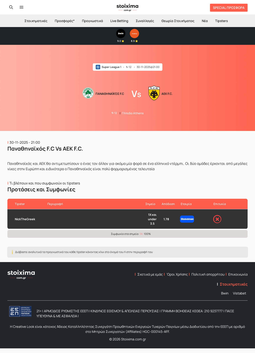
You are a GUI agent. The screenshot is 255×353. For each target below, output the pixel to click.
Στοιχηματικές (35, 21)
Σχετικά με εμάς (150, 274)
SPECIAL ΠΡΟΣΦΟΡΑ (229, 7)
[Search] (11, 7)
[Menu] (21, 7)
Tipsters (221, 21)
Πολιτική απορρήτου (208, 274)
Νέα (205, 21)
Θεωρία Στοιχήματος (177, 21)
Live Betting (119, 21)
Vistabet (239, 293)
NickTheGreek (25, 219)
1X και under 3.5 (152, 219)
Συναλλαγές (145, 21)
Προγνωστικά (92, 21)
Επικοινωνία (238, 274)
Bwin (225, 293)
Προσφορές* (65, 21)
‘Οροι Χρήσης (177, 274)
